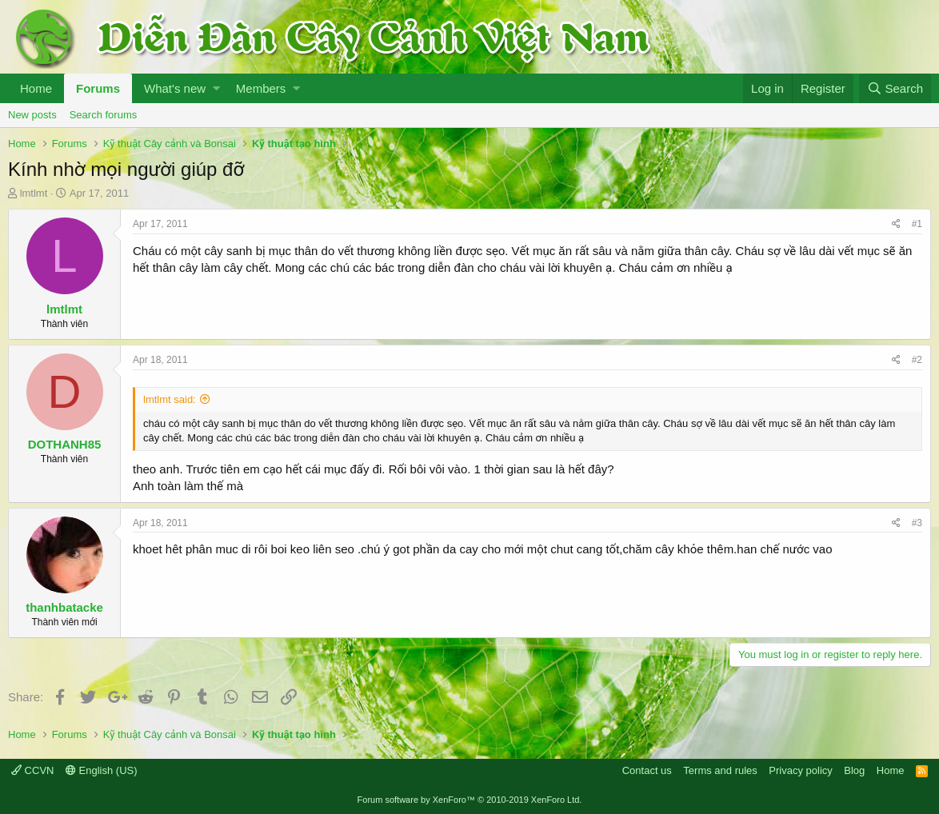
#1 (917, 223)
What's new (175, 88)
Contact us (647, 770)
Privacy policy (800, 770)
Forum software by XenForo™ (470, 799)
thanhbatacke (64, 607)
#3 (917, 523)
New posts (32, 115)
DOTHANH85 (65, 444)
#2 (917, 359)
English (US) (102, 770)
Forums (98, 88)
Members (261, 88)
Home (36, 88)
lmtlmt (34, 193)
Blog (854, 770)
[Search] (895, 88)
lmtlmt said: (169, 399)
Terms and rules (720, 770)
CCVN (32, 770)
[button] (216, 88)
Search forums (104, 115)
